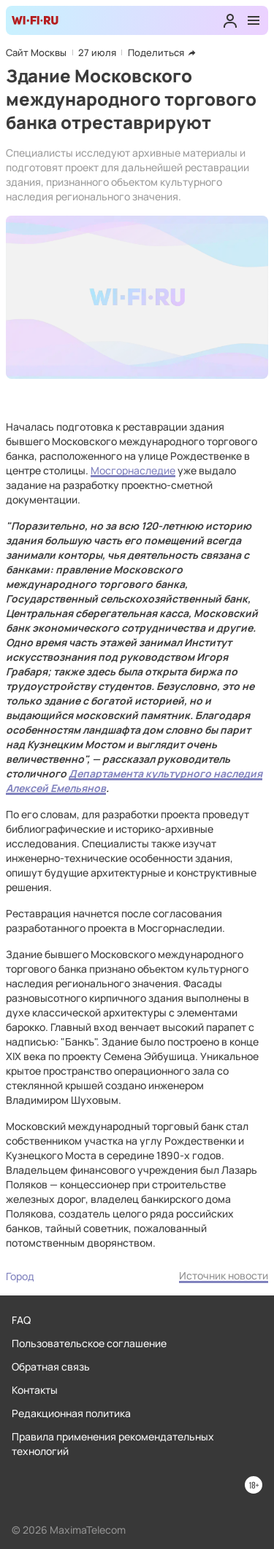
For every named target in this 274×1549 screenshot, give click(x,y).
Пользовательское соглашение (89, 1343)
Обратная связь (51, 1366)
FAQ (21, 1320)
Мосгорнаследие (133, 470)
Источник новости (223, 1275)
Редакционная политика (71, 1413)
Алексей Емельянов (56, 788)
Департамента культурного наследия (165, 773)
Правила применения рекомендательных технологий (113, 1444)
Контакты (35, 1390)
